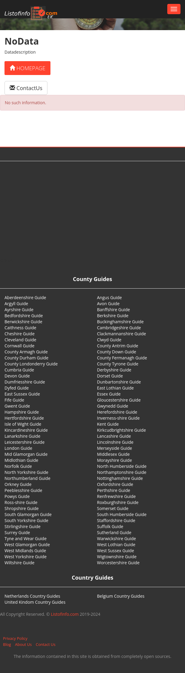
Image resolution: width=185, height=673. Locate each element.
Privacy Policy (15, 638)
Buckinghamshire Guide (120, 321)
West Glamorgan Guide (27, 544)
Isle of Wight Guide (23, 424)
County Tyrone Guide (117, 364)
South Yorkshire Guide (26, 520)
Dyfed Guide (17, 388)
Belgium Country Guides (120, 596)
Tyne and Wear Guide (26, 538)
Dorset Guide (110, 376)
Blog (7, 644)
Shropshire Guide (22, 508)
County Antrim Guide (117, 346)
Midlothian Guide (21, 460)
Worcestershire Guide (118, 562)
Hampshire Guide (22, 412)
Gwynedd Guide (112, 406)
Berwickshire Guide (23, 321)
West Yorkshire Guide (26, 556)
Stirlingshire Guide (23, 526)
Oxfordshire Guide (115, 484)
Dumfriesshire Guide (25, 382)
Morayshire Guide (114, 460)
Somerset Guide (113, 508)
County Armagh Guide (26, 352)
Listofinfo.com (65, 614)
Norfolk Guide (18, 466)
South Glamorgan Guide (28, 514)
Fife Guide (14, 400)
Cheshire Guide (20, 333)
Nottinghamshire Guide (120, 478)
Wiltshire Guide (20, 562)
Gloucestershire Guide (119, 400)
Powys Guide (17, 496)
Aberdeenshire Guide (25, 297)
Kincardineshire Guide (26, 430)
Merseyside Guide (114, 448)
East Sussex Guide (22, 394)
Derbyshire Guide (114, 370)
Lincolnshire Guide (115, 442)
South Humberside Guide (122, 514)
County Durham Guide (26, 358)
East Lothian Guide (115, 388)
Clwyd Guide (109, 340)
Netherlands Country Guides (32, 596)
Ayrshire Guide (19, 309)
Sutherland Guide (114, 532)
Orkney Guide (18, 484)
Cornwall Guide (20, 346)
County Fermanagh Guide (122, 358)
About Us (23, 644)
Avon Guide (108, 303)
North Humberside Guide (122, 466)
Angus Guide (109, 297)
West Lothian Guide (116, 544)
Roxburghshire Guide (117, 502)
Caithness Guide (20, 327)
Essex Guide (109, 394)
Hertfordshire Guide (24, 418)
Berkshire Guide (113, 315)
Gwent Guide (17, 406)
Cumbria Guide (19, 370)
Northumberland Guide (27, 478)
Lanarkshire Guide (22, 436)
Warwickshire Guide (116, 538)
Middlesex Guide (113, 454)
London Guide (18, 448)
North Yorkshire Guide (26, 472)
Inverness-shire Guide (118, 418)
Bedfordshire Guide (24, 315)
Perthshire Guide (113, 490)
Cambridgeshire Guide (119, 327)
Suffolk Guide (110, 526)
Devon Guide (17, 376)
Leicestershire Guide (24, 442)
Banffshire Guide (113, 309)
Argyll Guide (16, 303)
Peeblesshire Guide (23, 490)
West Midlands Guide (25, 550)
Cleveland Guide (20, 340)
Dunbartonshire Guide (119, 382)
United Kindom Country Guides (35, 602)
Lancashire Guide (114, 436)
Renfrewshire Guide (116, 496)
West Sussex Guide (115, 550)
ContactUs (26, 88)
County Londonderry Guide (31, 364)
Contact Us (46, 644)
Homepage (27, 68)
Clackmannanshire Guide (121, 333)
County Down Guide (116, 352)
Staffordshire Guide (116, 520)
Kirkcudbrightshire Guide (121, 430)
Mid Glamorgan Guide (26, 454)
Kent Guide (108, 424)
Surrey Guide (17, 532)
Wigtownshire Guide (117, 556)
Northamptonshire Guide (121, 472)
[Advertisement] (92, 209)
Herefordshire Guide (117, 412)
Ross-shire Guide (21, 502)
